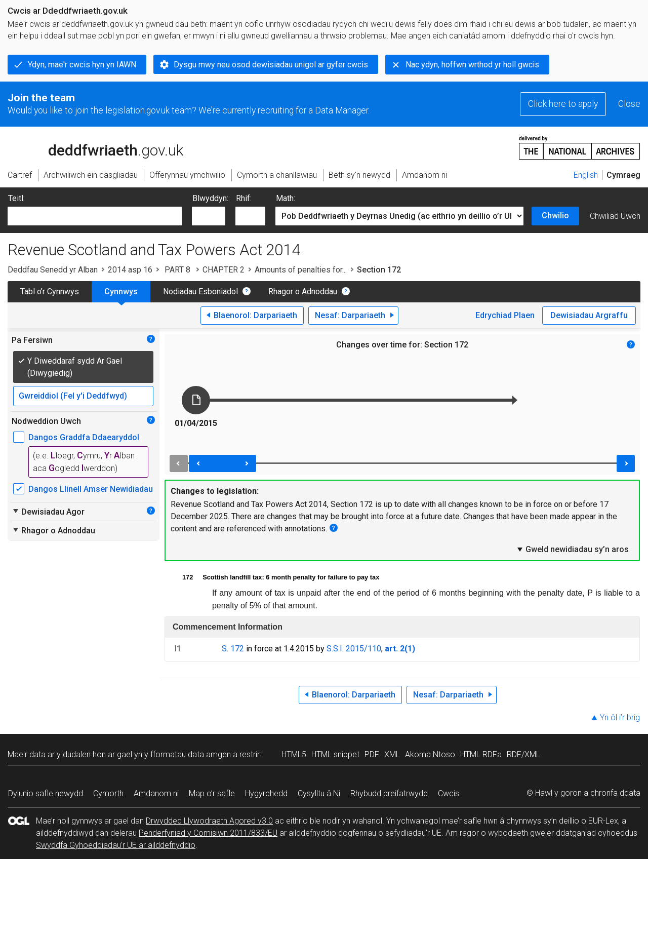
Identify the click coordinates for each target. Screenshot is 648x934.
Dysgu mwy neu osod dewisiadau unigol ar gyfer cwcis (271, 64)
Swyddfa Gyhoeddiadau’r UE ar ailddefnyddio (115, 845)
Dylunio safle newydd (45, 793)
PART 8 (177, 270)
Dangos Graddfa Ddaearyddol (83, 437)
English (586, 175)
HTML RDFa (481, 754)
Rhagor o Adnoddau (302, 291)
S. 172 (233, 648)
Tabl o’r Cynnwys (49, 291)
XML (392, 754)
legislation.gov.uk (88, 147)
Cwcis (448, 793)
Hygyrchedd (266, 793)
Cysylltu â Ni (319, 793)
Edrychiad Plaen (505, 315)
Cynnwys (121, 291)
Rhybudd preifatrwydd (389, 793)
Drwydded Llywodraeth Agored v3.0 (209, 821)
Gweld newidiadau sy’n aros (572, 549)
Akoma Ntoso (430, 754)
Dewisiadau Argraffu (589, 315)
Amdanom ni (156, 793)
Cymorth (108, 793)
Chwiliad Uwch (615, 216)
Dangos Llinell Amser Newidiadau (90, 489)
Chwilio (555, 215)
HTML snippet (335, 754)
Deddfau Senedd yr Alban (53, 270)
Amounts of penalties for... (301, 270)
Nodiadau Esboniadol (200, 291)
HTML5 (293, 754)
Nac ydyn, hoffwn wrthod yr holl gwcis (472, 64)
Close (629, 104)
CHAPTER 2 (223, 270)
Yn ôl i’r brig (620, 717)
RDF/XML (523, 754)
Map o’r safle (212, 793)
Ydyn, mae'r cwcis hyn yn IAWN (82, 64)
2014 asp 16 (130, 270)
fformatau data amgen (190, 754)
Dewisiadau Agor (48, 512)
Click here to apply (563, 104)
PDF (371, 754)
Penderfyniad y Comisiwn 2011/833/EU (208, 833)
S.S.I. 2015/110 (354, 648)
